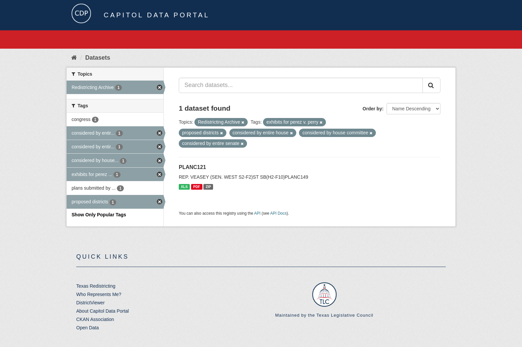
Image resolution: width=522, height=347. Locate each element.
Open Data (87, 327)
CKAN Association (95, 319)
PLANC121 (192, 167)
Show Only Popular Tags (99, 214)
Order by (372, 108)
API (257, 213)
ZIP (208, 187)
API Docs (278, 213)
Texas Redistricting (96, 286)
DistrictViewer (90, 302)
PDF (196, 187)
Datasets (97, 57)
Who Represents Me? (98, 294)
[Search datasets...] (301, 85)
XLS (184, 187)
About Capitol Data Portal (102, 311)
